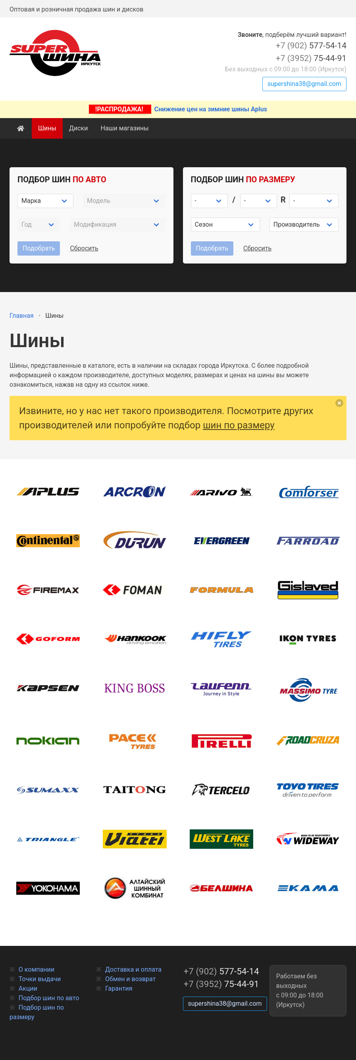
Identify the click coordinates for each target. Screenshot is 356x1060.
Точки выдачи (40, 979)
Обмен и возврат (130, 979)
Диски (78, 128)
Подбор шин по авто (49, 998)
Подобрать (39, 248)
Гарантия (119, 988)
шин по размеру (239, 425)
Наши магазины (124, 128)
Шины (47, 128)
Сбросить (84, 248)
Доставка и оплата (133, 969)
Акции (28, 988)
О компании (36, 969)
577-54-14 (311, 45)
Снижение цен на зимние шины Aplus (178, 109)
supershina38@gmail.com (304, 84)
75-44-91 (311, 58)
